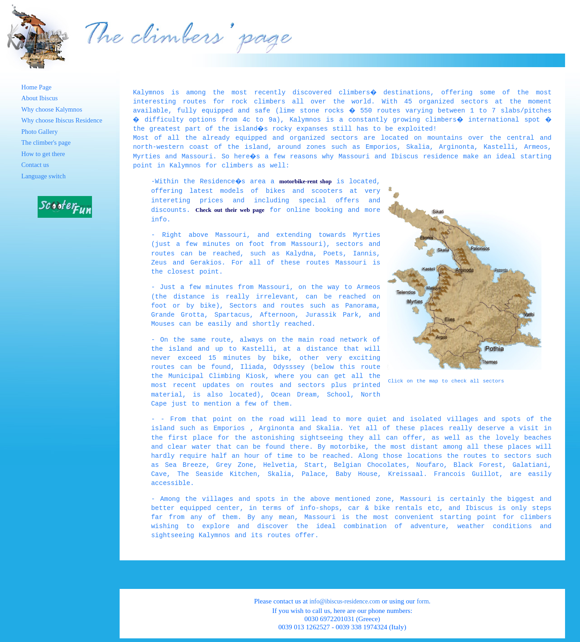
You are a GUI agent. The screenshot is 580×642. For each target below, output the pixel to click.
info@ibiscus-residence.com (344, 601)
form (423, 601)
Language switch (43, 176)
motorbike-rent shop (306, 181)
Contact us (35, 164)
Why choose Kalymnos (51, 109)
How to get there (43, 153)
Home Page (36, 87)
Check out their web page (229, 209)
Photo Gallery (39, 131)
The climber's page (46, 142)
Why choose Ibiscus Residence (61, 120)
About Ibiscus (39, 98)
